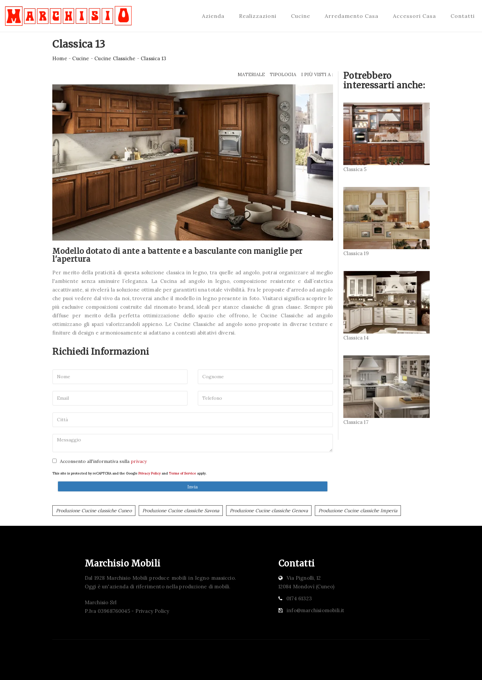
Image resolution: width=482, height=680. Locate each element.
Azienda (213, 16)
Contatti (463, 16)
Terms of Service (182, 473)
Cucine (300, 16)
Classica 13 (153, 58)
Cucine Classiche (114, 58)
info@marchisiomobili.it (316, 610)
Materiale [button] (251, 74)
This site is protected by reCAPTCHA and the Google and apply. (129, 473)
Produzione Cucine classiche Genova (269, 511)
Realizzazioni (257, 16)
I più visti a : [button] (317, 74)
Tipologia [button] (283, 74)
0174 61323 (299, 598)
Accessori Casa (414, 16)
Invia (192, 487)
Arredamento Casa (351, 16)
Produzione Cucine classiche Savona (180, 511)
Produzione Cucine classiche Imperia (357, 511)
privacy (139, 461)
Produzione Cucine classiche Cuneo (94, 511)
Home (59, 58)
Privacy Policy (149, 473)
